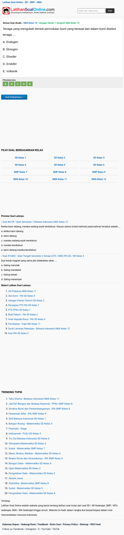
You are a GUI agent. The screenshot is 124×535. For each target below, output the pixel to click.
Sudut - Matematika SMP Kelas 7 (27, 448)
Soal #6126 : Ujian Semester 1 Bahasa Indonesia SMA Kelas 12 (35, 221)
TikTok (56, 529)
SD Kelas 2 (59, 157)
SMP (32, 2)
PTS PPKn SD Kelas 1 (19, 310)
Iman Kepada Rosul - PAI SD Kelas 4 (26, 319)
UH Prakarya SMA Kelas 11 (22, 291)
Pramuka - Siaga (18, 428)
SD (26, 2)
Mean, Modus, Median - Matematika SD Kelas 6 (35, 453)
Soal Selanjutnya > (14, 97)
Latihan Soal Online (12, 2)
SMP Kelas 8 (59, 172)
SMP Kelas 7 (20, 172)
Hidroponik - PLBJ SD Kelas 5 (25, 433)
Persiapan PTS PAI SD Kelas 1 (23, 305)
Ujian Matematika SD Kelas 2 (25, 468)
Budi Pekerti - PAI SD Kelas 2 (23, 314)
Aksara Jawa (16, 478)
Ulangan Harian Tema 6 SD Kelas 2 (26, 300)
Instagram (30, 529)
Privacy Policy (70, 524)
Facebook (18, 529)
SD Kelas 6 (99, 164)
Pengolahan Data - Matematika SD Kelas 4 (32, 493)
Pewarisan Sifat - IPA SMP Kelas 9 (27, 413)
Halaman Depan (10, 524)
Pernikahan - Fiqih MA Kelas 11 (24, 324)
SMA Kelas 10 (30, 23)
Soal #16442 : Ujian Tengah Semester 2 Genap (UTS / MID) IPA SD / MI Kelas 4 (43, 256)
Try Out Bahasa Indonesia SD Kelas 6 (29, 438)
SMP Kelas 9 (99, 172)
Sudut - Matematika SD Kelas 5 (26, 488)
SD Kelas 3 (99, 157)
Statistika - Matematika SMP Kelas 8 (29, 483)
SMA (39, 2)
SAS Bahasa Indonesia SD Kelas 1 (27, 418)
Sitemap (84, 524)
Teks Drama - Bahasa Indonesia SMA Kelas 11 (34, 398)
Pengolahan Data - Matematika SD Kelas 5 (32, 473)
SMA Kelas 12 (98, 179)
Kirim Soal (55, 524)
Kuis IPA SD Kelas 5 (18, 333)
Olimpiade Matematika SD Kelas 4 (27, 443)
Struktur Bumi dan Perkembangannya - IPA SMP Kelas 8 (39, 408)
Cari (110, 11)
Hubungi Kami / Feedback (34, 524)
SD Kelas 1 (20, 157)
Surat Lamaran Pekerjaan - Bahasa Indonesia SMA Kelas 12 (39, 328)
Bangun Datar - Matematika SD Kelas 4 (30, 463)
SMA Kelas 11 (59, 179)
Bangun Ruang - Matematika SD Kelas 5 (30, 423)
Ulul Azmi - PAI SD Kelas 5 (21, 295)
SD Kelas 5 (59, 164)
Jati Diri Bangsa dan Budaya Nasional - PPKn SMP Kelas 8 (40, 403)
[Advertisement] (62, 123)
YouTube (46, 529)
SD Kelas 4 (20, 164)
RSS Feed (95, 524)
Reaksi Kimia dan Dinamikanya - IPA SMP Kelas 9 (36, 458)
